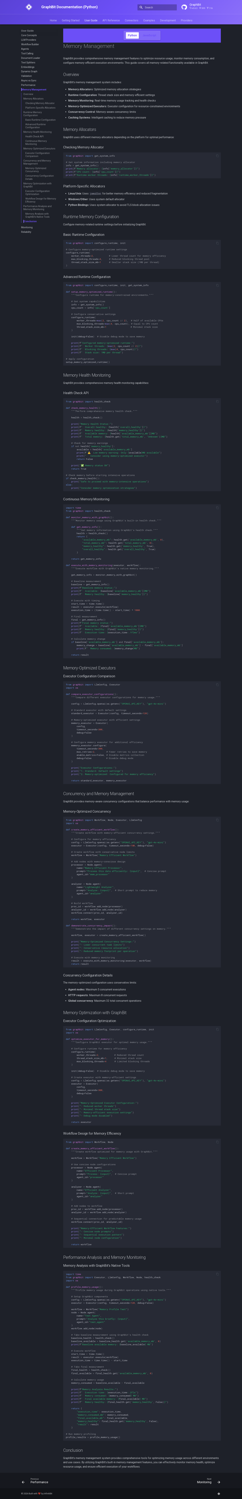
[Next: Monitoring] (207, 1481)
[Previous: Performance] (36, 1481)
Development (168, 20)
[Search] (157, 7)
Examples (149, 20)
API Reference (111, 20)
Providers (186, 20)
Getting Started (70, 20)
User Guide (91, 20)
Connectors (131, 20)
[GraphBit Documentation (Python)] (29, 7)
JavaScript (149, 35)
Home (53, 20)
